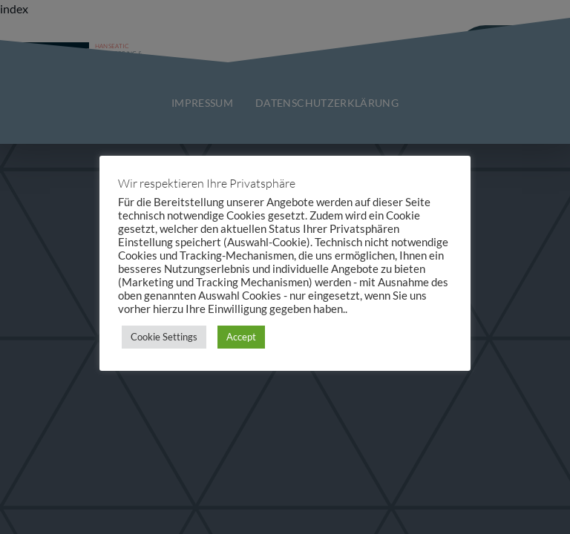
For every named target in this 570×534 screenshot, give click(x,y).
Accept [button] (241, 337)
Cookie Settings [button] (164, 337)
